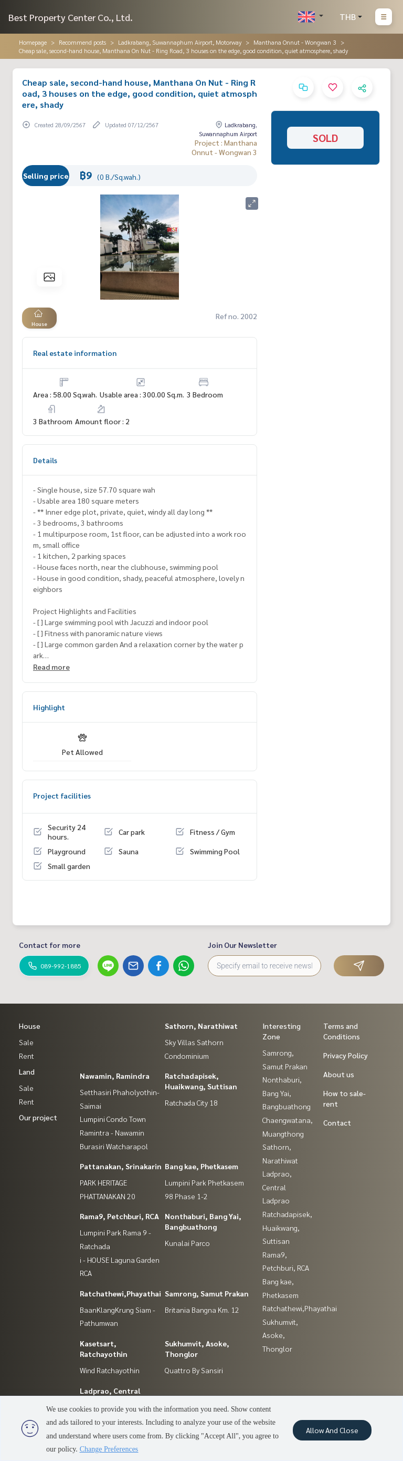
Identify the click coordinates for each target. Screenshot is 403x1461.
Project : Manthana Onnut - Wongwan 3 (224, 147)
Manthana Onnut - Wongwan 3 (294, 42)
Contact (337, 1122)
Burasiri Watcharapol (114, 1146)
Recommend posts (82, 42)
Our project (38, 1117)
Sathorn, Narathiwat (201, 1025)
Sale (26, 1042)
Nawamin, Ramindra (115, 1075)
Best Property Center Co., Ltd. (70, 17)
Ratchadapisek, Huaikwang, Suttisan (287, 1227)
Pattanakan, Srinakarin (121, 1166)
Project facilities (62, 795)
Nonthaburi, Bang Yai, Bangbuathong (286, 1093)
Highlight (49, 707)
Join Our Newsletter (242, 944)
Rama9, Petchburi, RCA (119, 1216)
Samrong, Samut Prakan (207, 1293)
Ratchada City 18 (191, 1102)
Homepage (33, 42)
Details (45, 460)
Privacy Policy (345, 1055)
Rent (26, 1055)
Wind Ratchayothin (110, 1370)
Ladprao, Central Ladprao (277, 1187)
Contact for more (49, 944)
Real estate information (74, 352)
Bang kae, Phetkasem (201, 1166)
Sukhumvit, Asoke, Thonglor (280, 1335)
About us (338, 1074)
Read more (51, 666)
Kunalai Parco (187, 1243)
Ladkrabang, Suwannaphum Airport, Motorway (179, 42)
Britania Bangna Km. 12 (202, 1309)
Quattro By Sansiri (194, 1370)
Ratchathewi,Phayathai (120, 1293)
